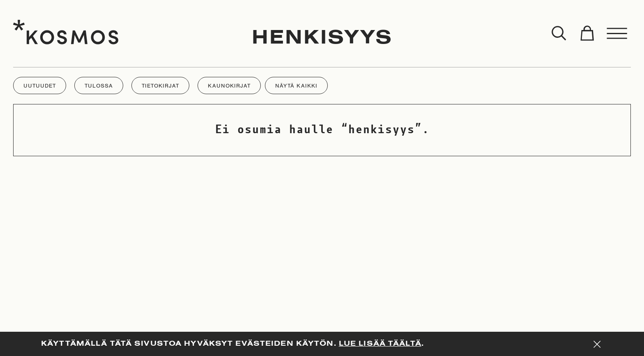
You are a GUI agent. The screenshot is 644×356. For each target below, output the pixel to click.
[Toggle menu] (617, 34)
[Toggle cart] (587, 34)
